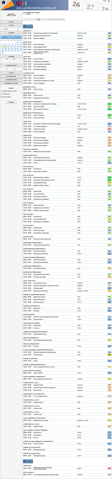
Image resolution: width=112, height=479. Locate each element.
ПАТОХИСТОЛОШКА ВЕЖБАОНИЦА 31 (34, 257)
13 (11, 46)
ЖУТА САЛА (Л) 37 (28, 189)
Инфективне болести (39, 297)
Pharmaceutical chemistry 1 (41, 109)
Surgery (35, 360)
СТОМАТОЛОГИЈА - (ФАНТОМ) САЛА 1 (34, 394)
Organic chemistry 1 (38, 115)
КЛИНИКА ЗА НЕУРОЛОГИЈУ (31, 306)
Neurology (36, 310)
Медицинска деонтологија (40, 420)
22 (17, 48)
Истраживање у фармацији (41, 61)
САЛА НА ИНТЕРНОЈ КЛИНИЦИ (32, 370)
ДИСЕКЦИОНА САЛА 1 (29, 87)
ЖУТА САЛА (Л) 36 (28, 175)
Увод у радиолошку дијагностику (42, 340)
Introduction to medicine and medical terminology (47, 123)
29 (17, 50)
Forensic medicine (38, 59)
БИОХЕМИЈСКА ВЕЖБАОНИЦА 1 (32, 266)
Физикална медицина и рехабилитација (44, 352)
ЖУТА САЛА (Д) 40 (28, 214)
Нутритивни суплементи (40, 171)
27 (11, 50)
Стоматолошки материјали (41, 140)
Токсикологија (37, 168)
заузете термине (7, 96)
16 (20, 46)
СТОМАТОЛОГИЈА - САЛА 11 (31, 412)
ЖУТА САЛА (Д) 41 (28, 225)
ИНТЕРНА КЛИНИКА (29, 314)
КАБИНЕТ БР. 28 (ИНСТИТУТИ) (31, 453)
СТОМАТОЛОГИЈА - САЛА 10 (31, 424)
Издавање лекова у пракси (41, 185)
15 (17, 46)
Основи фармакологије (40, 47)
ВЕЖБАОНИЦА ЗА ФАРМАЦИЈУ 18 (33, 113)
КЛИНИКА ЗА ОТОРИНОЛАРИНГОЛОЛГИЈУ (35, 331)
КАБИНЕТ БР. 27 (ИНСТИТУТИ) (31, 447)
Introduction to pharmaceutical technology (45, 104)
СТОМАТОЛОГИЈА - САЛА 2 (31, 382)
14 (14, 46)
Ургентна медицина (38, 75)
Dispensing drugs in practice (41, 177)
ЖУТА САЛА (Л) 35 (28, 166)
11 (5, 46)
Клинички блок (37, 390)
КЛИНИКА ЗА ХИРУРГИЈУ (30, 358)
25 (5, 50)
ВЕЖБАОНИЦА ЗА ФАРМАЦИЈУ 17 (33, 101)
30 (20, 50)
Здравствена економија (40, 145)
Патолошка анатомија (39, 137)
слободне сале (6, 94)
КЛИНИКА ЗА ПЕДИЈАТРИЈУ (31, 344)
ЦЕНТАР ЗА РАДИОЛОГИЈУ (31, 337)
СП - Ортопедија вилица (40, 396)
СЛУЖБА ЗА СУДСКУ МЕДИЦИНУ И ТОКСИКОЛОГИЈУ (38, 441)
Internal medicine (38, 319)
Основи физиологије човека (41, 157)
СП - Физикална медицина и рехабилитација (46, 474)
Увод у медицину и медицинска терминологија (46, 49)
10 (2, 46)
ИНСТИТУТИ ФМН (28, 236)
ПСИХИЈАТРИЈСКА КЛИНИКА (31, 323)
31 (2, 52)
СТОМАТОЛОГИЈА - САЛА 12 (31, 406)
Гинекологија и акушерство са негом (43, 80)
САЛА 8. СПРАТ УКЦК (29, 280)
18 (5, 48)
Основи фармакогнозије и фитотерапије (44, 160)
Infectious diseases (38, 302)
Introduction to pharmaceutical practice (44, 180)
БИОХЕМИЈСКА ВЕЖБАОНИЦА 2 (32, 272)
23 (20, 48)
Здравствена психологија (40, 290)
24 (2, 50)
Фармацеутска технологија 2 (41, 98)
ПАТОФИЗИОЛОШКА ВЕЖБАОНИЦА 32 (34, 248)
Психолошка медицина (39, 66)
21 (14, 48)
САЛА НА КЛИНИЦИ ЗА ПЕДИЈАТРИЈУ (34, 376)
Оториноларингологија (39, 283)
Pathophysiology (38, 288)
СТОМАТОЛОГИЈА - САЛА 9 (31, 400)
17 (2, 48)
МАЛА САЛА (26, 56)
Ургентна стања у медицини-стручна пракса (45, 316)
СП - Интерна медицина (40, 126)
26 (8, 50)
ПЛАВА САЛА (27, 121)
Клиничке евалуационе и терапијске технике (46, 285)
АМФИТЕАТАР (27, 30)
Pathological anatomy (39, 449)
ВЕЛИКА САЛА (27, 42)
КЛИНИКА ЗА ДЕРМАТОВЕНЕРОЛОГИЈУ (34, 364)
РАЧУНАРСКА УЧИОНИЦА (30, 149)
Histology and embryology (40, 253)
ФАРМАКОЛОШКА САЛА (30, 155)
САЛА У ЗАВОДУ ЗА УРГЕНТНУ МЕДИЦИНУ (35, 430)
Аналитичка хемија (38, 106)
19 (8, 48)
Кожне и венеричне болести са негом (43, 367)
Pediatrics (36, 346)
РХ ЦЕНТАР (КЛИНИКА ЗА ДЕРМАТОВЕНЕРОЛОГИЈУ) (38, 350)
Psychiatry (36, 328)
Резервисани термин (39, 129)
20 (11, 48)
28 (14, 50)
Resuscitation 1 (37, 432)
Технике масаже (37, 354)
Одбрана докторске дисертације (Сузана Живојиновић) (42, 468)
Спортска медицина (39, 38)
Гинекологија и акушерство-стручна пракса (45, 33)
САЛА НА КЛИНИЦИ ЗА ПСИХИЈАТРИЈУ (34, 418)
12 (8, 46)
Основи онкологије (38, 44)
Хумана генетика (38, 89)
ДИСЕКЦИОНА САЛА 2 (29, 93)
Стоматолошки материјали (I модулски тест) (41, 52)
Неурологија (36, 308)
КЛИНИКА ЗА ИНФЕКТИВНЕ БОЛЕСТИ (34, 294)
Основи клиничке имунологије (42, 64)
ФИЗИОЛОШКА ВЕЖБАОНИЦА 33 (32, 242)
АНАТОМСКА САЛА (28, 73)
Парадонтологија (38, 385)
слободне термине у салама (9, 91)
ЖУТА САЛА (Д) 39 (28, 203)
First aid (35, 162)
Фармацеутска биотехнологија (42, 35)
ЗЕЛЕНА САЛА (27, 135)
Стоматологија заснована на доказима (44, 387)
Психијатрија (37, 325)
